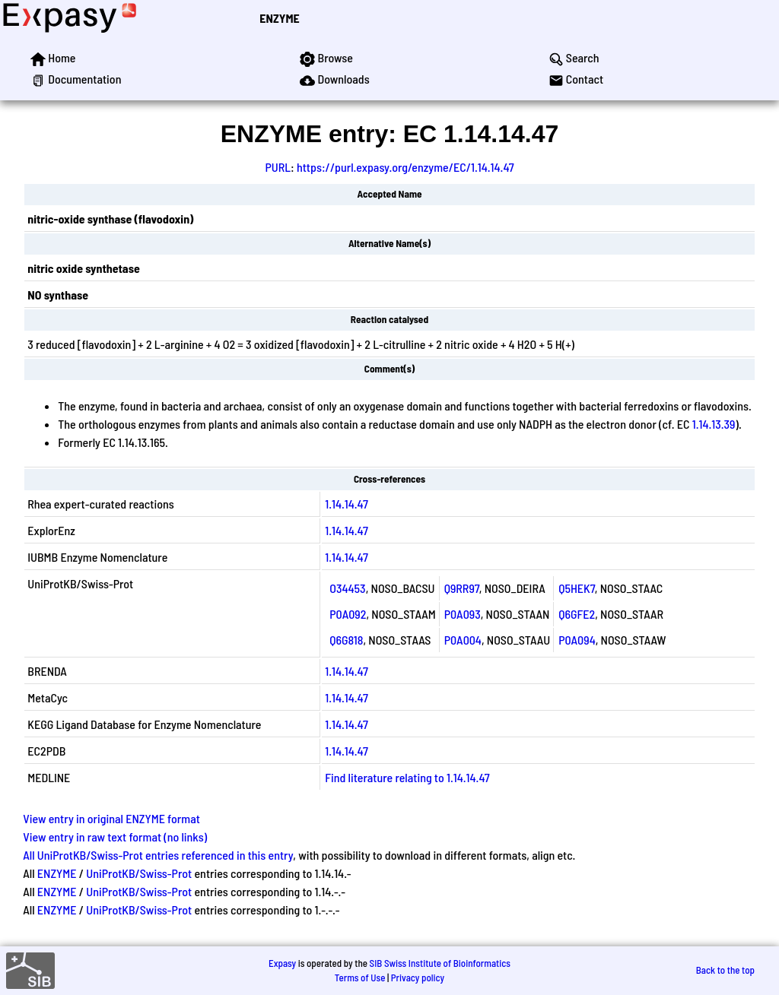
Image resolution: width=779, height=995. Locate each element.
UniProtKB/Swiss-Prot (139, 873)
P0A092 (347, 614)
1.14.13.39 (714, 424)
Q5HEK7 (576, 588)
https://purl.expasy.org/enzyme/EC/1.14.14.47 (405, 167)
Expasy (282, 963)
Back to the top (725, 970)
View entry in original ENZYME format (111, 818)
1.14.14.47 (346, 503)
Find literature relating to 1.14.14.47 (407, 777)
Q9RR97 (461, 588)
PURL (278, 167)
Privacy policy (417, 977)
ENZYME (279, 18)
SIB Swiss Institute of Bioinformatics (440, 963)
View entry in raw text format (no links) (115, 836)
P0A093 (462, 614)
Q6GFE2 (576, 614)
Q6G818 (346, 639)
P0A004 (463, 639)
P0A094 (577, 639)
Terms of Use (360, 977)
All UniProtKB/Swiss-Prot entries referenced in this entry (158, 855)
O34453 (347, 588)
